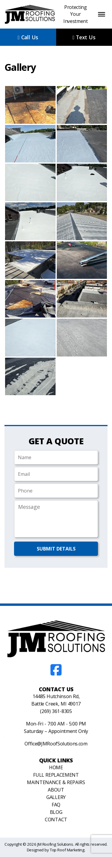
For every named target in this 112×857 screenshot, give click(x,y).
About (56, 789)
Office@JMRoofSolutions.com (56, 743)
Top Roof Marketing (67, 850)
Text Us (84, 37)
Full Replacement (56, 775)
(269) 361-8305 (56, 711)
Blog (56, 812)
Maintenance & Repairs (56, 782)
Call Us (28, 37)
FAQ (56, 804)
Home (56, 767)
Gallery (56, 797)
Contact (56, 819)
